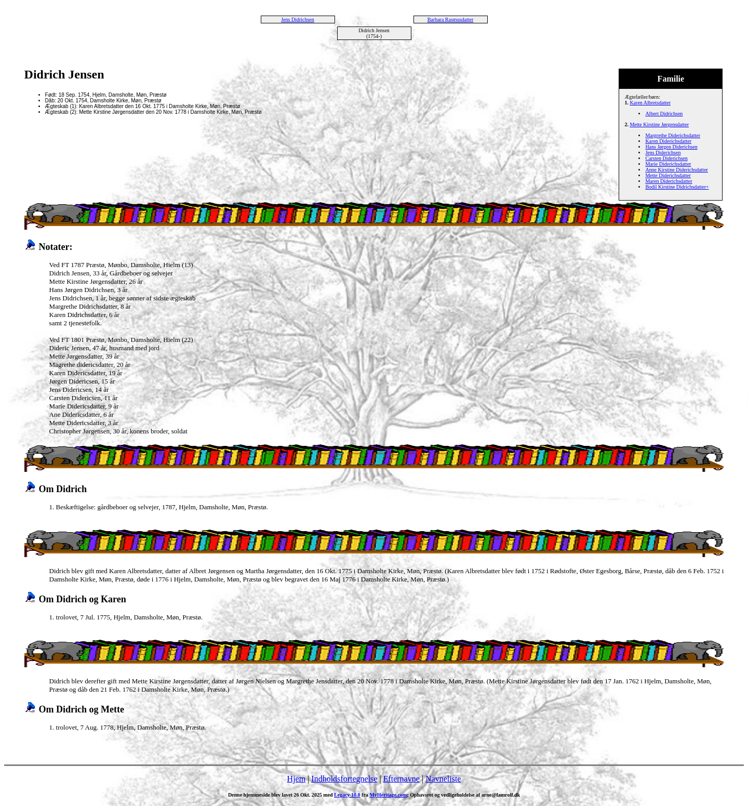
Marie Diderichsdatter (668, 164)
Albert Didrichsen (664, 113)
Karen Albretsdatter (650, 102)
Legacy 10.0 (347, 795)
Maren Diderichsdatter (668, 181)
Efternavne (401, 778)
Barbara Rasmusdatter (451, 19)
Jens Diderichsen (662, 152)
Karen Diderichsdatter (668, 141)
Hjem (296, 778)
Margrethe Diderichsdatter (672, 135)
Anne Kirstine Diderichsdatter (676, 170)
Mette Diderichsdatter (667, 175)
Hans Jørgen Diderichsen (671, 147)
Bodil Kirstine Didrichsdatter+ (677, 187)
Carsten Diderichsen (666, 158)
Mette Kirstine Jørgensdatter (659, 124)
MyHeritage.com (388, 795)
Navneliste (443, 778)
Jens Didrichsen (297, 19)
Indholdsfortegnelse (344, 778)
